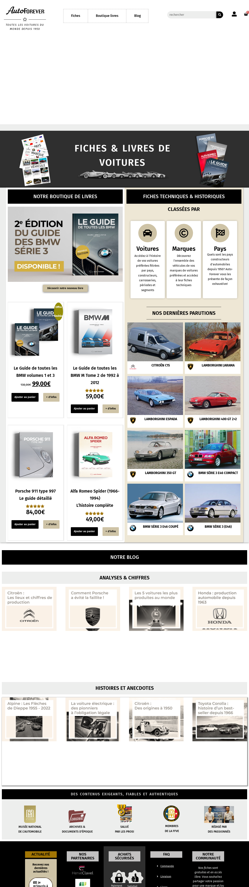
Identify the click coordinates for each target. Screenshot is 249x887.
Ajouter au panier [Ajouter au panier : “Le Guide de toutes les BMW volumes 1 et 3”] (25, 397)
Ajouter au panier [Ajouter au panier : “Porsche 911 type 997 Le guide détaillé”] (25, 524)
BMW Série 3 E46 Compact (218, 481)
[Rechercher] (219, 14)
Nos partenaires (82, 861)
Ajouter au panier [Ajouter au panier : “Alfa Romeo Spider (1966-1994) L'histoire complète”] (84, 531)
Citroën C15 (160, 374)
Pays (220, 256)
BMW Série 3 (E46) (218, 535)
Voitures (147, 256)
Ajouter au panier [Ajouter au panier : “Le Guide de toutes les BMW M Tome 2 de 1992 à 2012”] (84, 408)
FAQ (166, 859)
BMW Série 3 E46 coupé (160, 535)
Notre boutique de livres (65, 196)
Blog (137, 16)
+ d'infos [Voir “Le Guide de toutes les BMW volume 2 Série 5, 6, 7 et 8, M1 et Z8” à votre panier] (51, 397)
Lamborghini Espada (160, 427)
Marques (183, 256)
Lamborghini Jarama (218, 374)
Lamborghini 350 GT (160, 481)
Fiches (75, 16)
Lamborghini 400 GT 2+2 (218, 427)
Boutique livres (107, 16)
